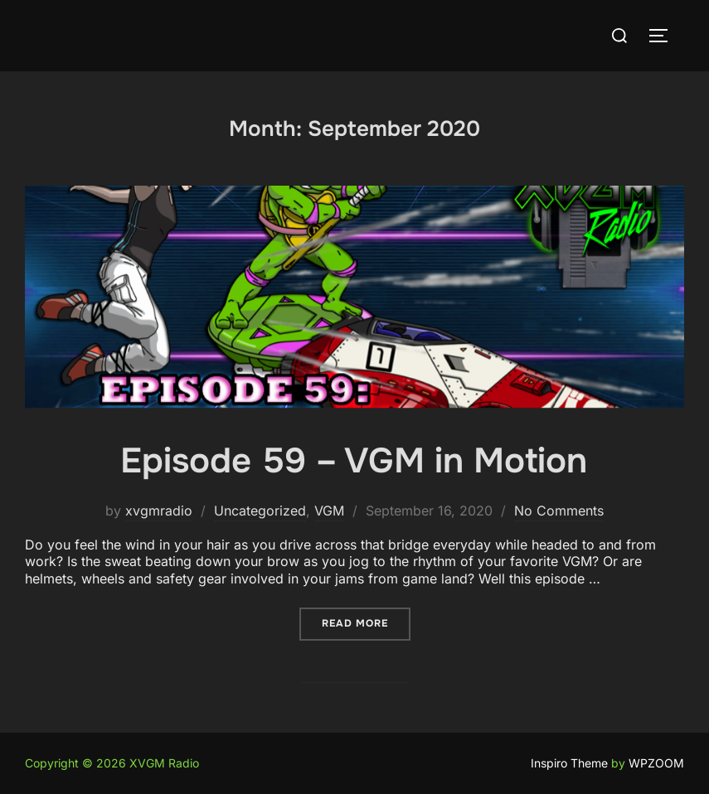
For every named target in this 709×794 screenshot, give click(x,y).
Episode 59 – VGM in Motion (353, 460)
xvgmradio (158, 510)
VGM (329, 510)
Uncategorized (260, 510)
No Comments (559, 510)
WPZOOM (656, 763)
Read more (366, 623)
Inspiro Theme (569, 763)
